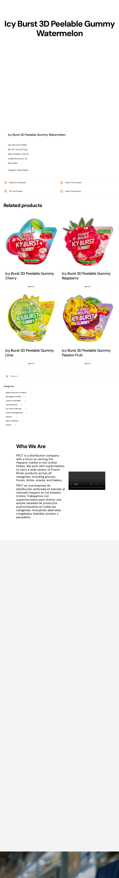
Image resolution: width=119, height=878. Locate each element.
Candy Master (23, 170)
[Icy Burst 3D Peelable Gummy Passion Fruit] (88, 318)
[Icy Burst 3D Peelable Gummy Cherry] (31, 241)
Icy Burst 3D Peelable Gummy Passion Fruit (86, 352)
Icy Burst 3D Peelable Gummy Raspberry (86, 276)
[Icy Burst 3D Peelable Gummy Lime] (31, 318)
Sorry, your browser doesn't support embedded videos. (87, 481)
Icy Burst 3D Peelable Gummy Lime (29, 352)
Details (32, 287)
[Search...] (59, 376)
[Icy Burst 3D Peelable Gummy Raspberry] (88, 241)
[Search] (6, 376)
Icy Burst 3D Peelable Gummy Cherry (29, 276)
